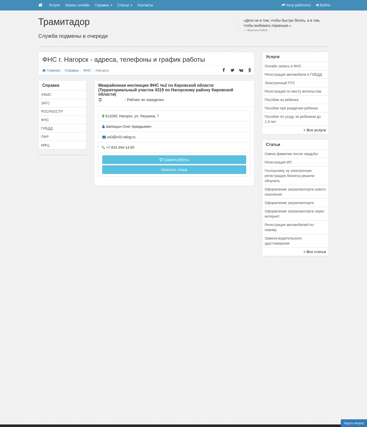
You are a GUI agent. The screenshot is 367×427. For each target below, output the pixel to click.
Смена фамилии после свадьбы (291, 154)
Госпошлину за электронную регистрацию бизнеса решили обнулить (289, 176)
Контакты (145, 5)
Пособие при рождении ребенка (291, 108)
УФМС (46, 95)
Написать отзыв (174, 170)
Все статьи (315, 252)
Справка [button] (103, 5)
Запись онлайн (77, 5)
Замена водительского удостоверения (283, 240)
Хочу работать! (296, 5)
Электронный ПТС (280, 83)
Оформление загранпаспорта (289, 203)
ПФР (45, 137)
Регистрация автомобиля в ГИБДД (293, 74)
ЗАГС (45, 103)
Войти (323, 5)
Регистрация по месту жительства (293, 91)
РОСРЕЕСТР (52, 111)
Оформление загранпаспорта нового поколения (295, 191)
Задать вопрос (354, 423)
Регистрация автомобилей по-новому (290, 227)
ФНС (45, 120)
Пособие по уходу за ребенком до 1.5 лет (293, 119)
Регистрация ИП (278, 162)
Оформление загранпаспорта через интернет (294, 213)
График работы (174, 160)
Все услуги (315, 130)
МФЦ (45, 145)
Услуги (54, 5)
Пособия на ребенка (282, 100)
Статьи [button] (125, 5)
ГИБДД (47, 128)
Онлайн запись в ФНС (283, 66)
